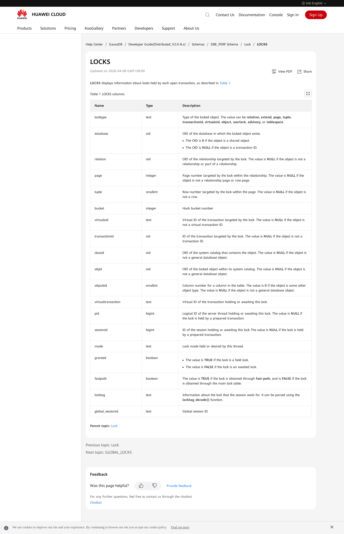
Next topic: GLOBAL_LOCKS (109, 452)
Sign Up (315, 15)
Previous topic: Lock (102, 445)
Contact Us (225, 15)
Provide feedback (179, 486)
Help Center (94, 44)
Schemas (198, 44)
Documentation (252, 15)
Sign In (293, 15)
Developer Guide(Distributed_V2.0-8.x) (157, 44)
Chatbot (96, 502)
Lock (247, 44)
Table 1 (225, 83)
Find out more (180, 527)
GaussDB (115, 44)
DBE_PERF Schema (224, 44)
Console (276, 15)
